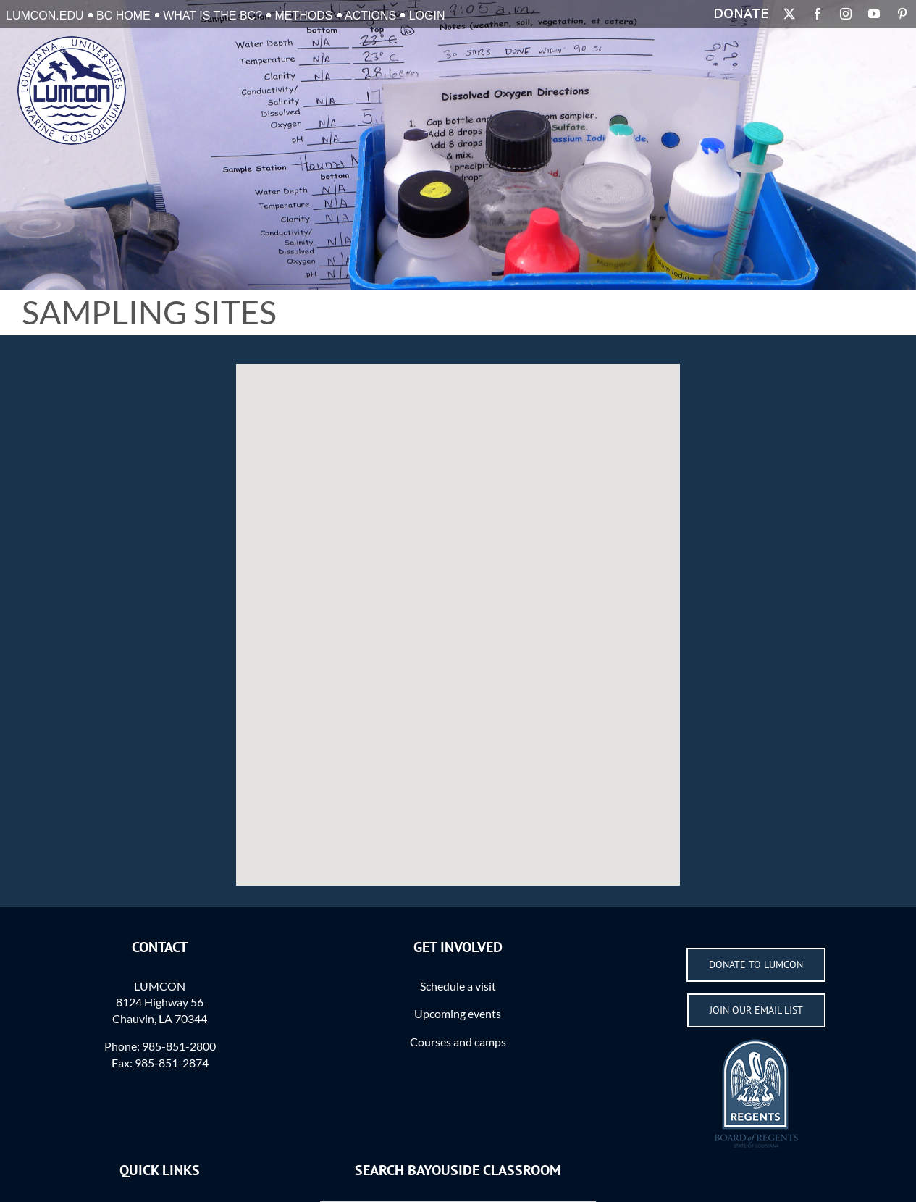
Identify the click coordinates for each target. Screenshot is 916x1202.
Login (427, 15)
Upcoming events (457, 1013)
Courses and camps (458, 1041)
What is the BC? (212, 15)
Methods (304, 15)
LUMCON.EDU (45, 15)
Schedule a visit (458, 986)
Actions (370, 15)
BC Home (123, 15)
